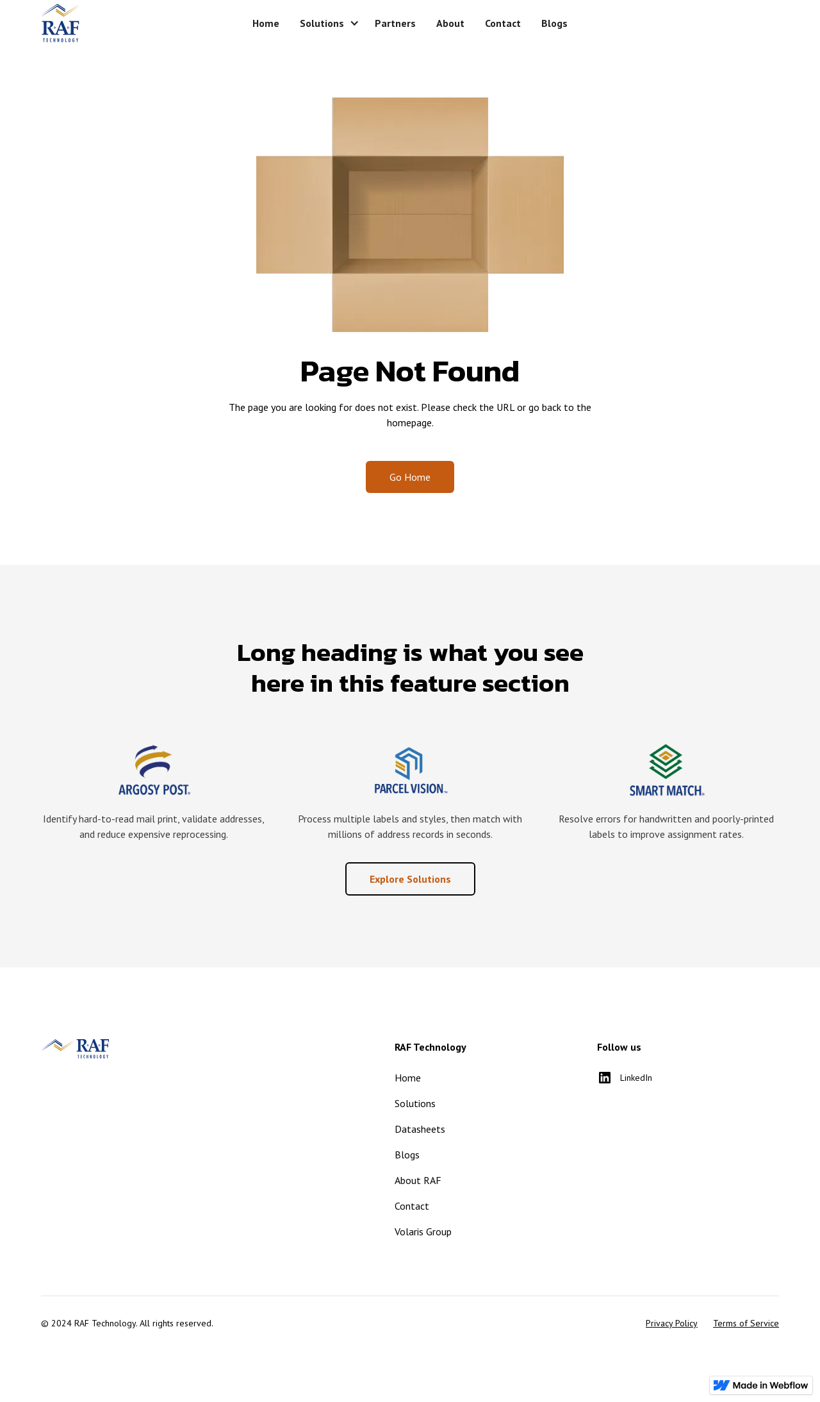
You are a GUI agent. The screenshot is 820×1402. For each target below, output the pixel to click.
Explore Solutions (410, 878)
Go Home (410, 477)
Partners (395, 23)
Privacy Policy (672, 1323)
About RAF (418, 1180)
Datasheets (420, 1128)
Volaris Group (423, 1231)
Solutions (415, 1103)
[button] (327, 23)
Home (265, 23)
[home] (118, 23)
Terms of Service (746, 1323)
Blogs (407, 1154)
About (450, 23)
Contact (503, 23)
